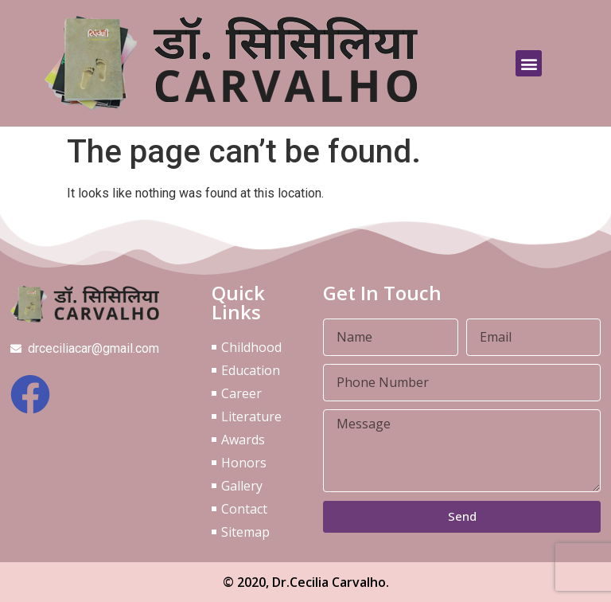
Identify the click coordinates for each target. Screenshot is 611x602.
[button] (529, 63)
